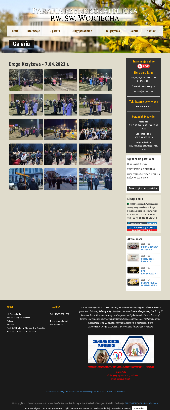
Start (15, 31)
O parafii (54, 31)
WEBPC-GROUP (131, 403)
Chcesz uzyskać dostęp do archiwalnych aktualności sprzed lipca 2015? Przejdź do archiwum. (85, 391)
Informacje (33, 31)
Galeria (133, 31)
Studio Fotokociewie (149, 403)
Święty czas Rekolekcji (147, 260)
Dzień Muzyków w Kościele (149, 248)
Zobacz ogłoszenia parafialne (143, 188)
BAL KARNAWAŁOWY (149, 272)
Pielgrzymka (112, 31)
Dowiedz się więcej (120, 408)
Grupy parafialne (82, 31)
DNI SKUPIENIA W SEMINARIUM (149, 284)
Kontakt (151, 31)
